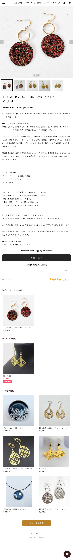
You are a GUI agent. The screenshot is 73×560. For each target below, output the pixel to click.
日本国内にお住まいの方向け (36, 265)
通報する (68, 271)
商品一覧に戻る (36, 523)
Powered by (36, 537)
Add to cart (36, 258)
